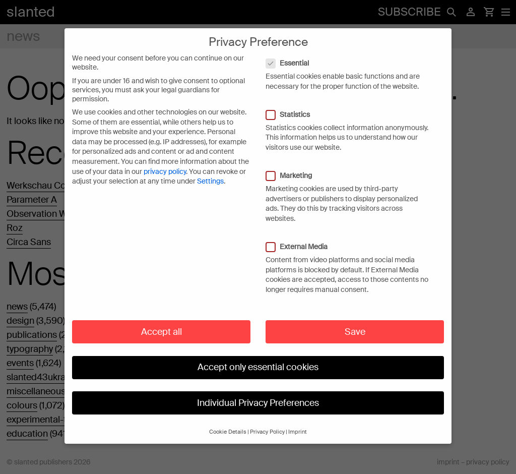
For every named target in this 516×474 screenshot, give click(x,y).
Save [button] (355, 320)
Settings (210, 169)
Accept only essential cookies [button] (258, 356)
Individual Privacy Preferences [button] (258, 391)
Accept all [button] (161, 320)
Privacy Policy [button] (267, 421)
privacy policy (165, 160)
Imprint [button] (297, 421)
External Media (302, 235)
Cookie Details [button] (227, 421)
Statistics (293, 103)
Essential (292, 51)
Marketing (294, 164)
